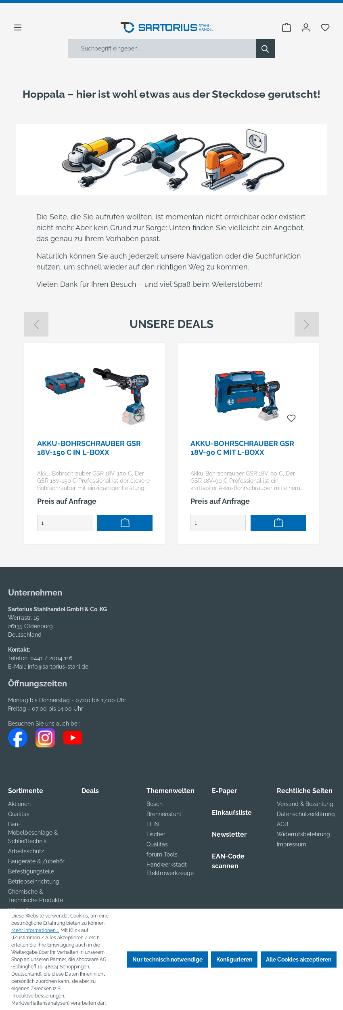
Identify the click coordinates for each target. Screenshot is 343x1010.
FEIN (152, 824)
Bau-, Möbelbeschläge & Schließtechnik (33, 832)
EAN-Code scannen (228, 861)
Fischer (155, 834)
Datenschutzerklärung (306, 814)
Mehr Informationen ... (35, 930)
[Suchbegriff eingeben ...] (162, 48)
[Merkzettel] (325, 27)
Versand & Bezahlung (305, 804)
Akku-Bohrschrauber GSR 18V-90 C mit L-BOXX (242, 448)
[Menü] (17, 27)
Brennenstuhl (163, 814)
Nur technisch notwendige (167, 959)
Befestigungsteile (31, 871)
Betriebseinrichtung (33, 881)
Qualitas (18, 814)
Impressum (291, 844)
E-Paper (224, 791)
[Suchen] (265, 48)
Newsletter (229, 834)
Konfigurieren (234, 959)
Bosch (154, 804)
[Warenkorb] (286, 27)
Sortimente (25, 791)
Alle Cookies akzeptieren (298, 959)
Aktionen (19, 804)
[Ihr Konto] (306, 27)
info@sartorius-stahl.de (58, 666)
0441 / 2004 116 (51, 658)
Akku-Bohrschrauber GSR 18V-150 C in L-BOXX (89, 448)
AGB (282, 824)
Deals (90, 791)
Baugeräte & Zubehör (36, 861)
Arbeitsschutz (26, 851)
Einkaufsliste (232, 812)
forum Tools (162, 854)
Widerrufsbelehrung (303, 834)
